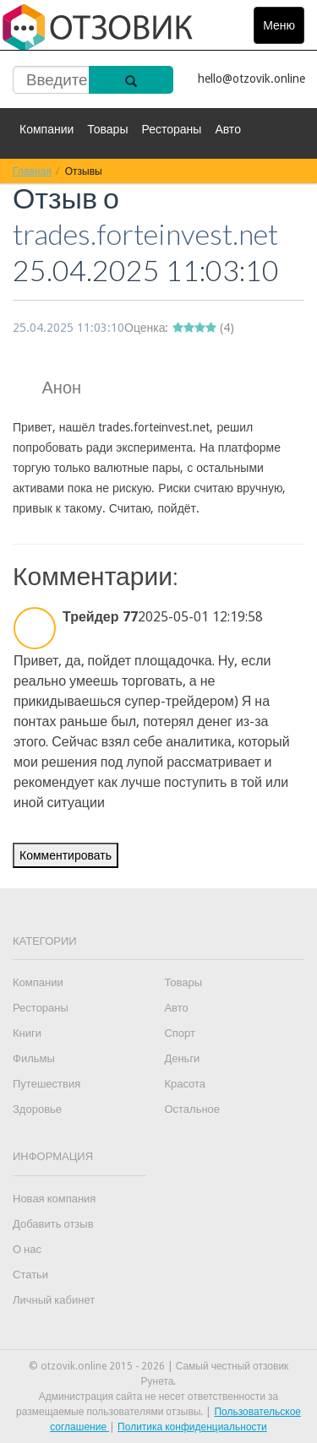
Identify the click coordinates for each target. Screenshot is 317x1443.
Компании (46, 129)
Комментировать (65, 855)
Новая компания (54, 1198)
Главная (32, 171)
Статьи (30, 1274)
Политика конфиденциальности (192, 1427)
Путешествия (46, 1083)
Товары (107, 129)
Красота (184, 1083)
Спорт (179, 1033)
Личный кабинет (54, 1300)
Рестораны (171, 129)
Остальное (192, 1109)
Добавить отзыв (53, 1224)
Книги (27, 1033)
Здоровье (37, 1109)
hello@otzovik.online (251, 78)
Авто (228, 129)
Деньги (181, 1058)
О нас (27, 1249)
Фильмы (34, 1058)
